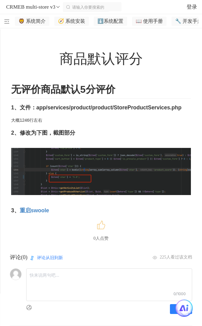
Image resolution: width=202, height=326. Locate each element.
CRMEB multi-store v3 (33, 7)
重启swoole (34, 210)
